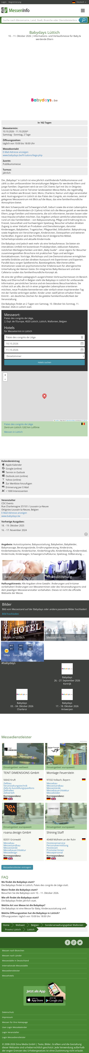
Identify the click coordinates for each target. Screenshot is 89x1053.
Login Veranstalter (10, 1032)
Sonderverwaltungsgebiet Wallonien (64, 925)
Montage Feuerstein (60, 773)
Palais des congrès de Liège (18, 424)
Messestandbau (55, 785)
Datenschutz (8, 1012)
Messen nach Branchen (13, 950)
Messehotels (8, 975)
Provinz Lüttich (13, 929)
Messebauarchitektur (58, 790)
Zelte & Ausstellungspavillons (18, 788)
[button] (44, 396)
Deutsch (81, 2)
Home (6, 925)
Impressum (7, 1017)
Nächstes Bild (42, 753)
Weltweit (20, 925)
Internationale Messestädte (15, 965)
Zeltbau (7, 783)
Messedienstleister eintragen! (17, 867)
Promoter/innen (55, 850)
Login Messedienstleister (13, 1037)
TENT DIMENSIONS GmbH (21, 773)
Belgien (35, 925)
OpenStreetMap (70, 420)
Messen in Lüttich (13, 431)
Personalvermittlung (57, 845)
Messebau (52, 783)
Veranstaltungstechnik (15, 785)
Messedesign (10, 852)
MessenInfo (15, 10)
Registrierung (15, 2)
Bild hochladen (10, 613)
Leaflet (56, 420)
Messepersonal (55, 852)
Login (3, 2)
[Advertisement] (44, 61)
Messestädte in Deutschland (15, 960)
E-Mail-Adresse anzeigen (15, 152)
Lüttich (30, 929)
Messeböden (53, 792)
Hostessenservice (56, 843)
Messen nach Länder (12, 955)
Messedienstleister (11, 970)
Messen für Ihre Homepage (15, 1022)
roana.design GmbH (17, 832)
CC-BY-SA (84, 420)
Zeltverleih (9, 792)
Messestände (54, 788)
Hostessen (52, 847)
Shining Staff (55, 832)
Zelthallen (8, 790)
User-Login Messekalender (14, 1027)
